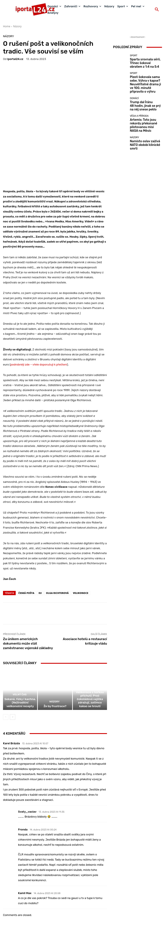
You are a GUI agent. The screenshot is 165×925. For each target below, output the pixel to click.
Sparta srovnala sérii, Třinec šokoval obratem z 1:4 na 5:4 (146, 63)
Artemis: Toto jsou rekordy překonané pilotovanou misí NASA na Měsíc (145, 120)
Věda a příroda (139, 113)
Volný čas (19, 654)
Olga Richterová (57, 548)
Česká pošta (26, 548)
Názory (17, 26)
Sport (133, 58)
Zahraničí (89, 651)
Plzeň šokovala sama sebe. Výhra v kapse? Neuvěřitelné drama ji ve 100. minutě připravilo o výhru (145, 82)
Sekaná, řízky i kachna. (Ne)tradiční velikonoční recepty (20, 660)
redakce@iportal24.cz (90, 898)
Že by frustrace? (55, 663)
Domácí (134, 95)
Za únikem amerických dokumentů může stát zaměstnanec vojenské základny (28, 599)
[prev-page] (5, 674)
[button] (157, 10)
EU (40, 548)
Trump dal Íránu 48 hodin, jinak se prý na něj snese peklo (144, 102)
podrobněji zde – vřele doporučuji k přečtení (39, 320)
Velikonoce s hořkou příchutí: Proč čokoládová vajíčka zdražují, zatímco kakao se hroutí (89, 659)
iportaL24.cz (15, 59)
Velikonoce (80, 548)
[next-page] (12, 674)
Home (6, 26)
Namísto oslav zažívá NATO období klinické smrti (145, 138)
